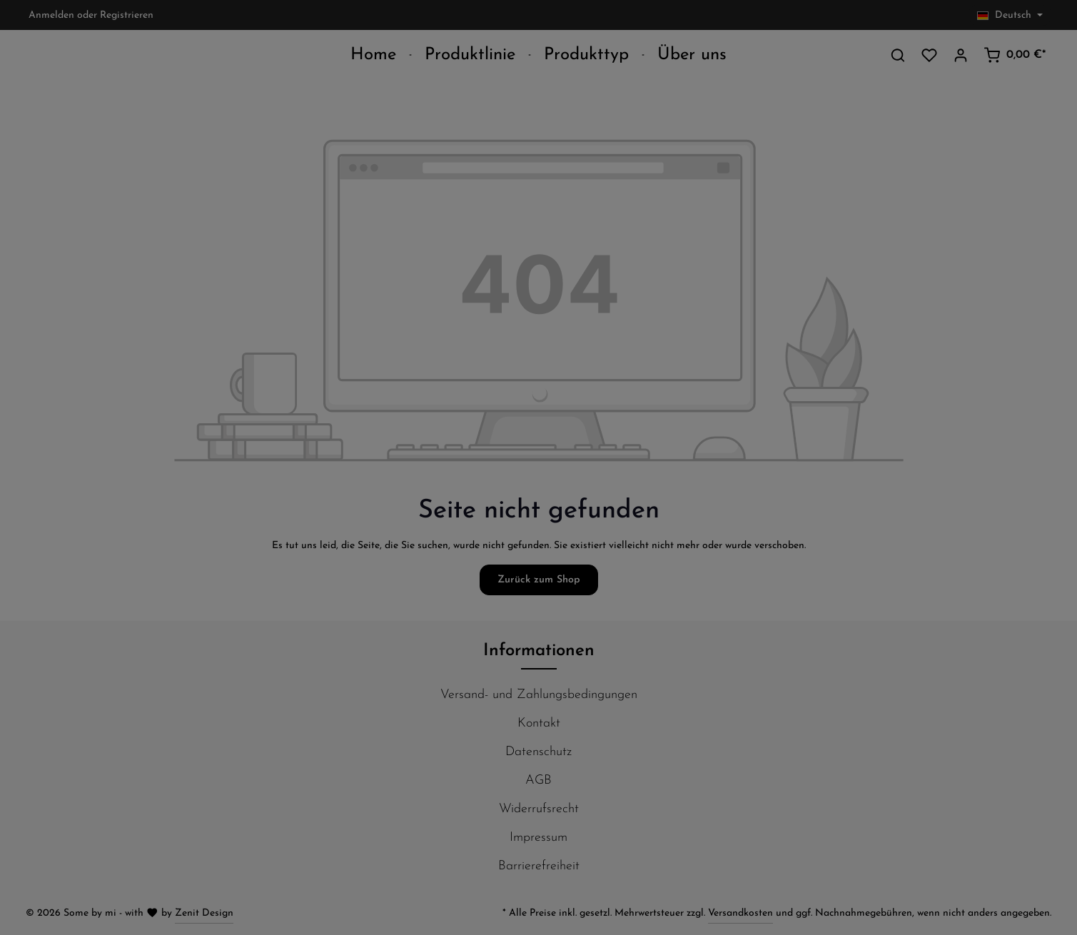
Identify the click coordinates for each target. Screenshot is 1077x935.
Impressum (538, 837)
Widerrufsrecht (539, 809)
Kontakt (538, 723)
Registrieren (126, 15)
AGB (538, 780)
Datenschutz (538, 752)
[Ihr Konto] (960, 55)
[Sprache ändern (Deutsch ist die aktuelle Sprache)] (1010, 15)
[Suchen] (898, 55)
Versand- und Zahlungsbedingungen (538, 695)
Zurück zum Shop (539, 580)
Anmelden (51, 15)
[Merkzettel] (929, 55)
